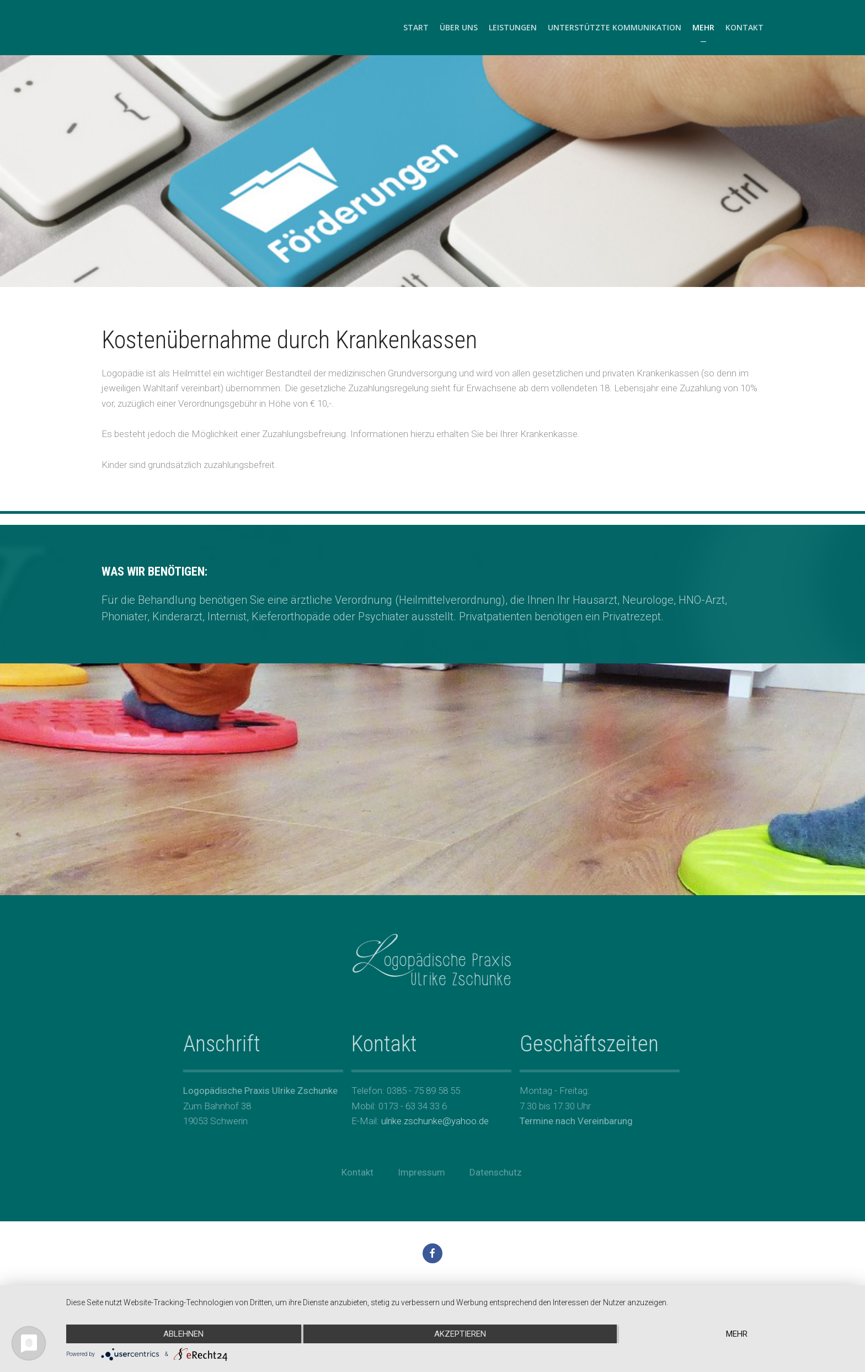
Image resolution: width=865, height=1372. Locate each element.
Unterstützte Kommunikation (614, 27)
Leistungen (513, 27)
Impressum (418, 1172)
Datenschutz (493, 1172)
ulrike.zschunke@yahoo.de (432, 1120)
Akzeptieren (460, 1334)
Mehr (703, 27)
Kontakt (744, 27)
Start (416, 27)
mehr (736, 1334)
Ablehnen (183, 1334)
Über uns (459, 27)
